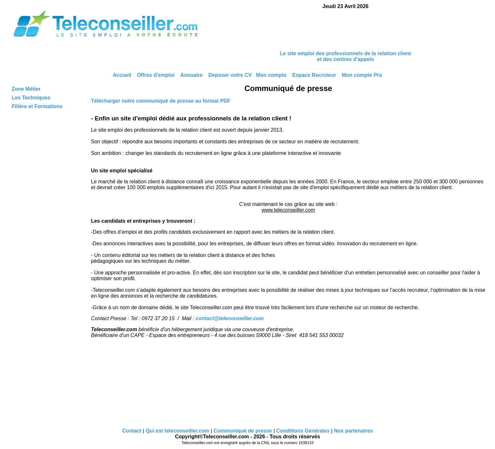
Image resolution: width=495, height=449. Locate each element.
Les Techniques (31, 97)
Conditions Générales (302, 431)
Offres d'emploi (156, 75)
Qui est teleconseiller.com (177, 431)
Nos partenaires (353, 431)
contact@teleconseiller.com (230, 318)
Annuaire (191, 75)
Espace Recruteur (314, 75)
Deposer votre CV (230, 75)
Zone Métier (26, 89)
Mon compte (271, 75)
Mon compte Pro (362, 75)
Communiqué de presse (243, 431)
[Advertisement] (345, 29)
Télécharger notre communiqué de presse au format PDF (160, 101)
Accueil (122, 75)
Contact (132, 431)
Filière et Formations (37, 106)
